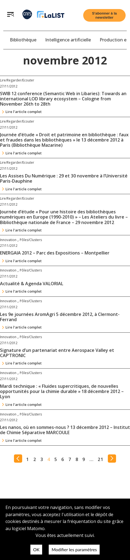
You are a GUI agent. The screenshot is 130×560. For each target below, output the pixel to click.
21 (100, 459)
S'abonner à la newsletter (104, 15)
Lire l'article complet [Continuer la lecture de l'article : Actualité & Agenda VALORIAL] (23, 291)
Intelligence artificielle (68, 40)
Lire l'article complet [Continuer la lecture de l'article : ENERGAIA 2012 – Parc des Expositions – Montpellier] (23, 260)
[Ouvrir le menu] (10, 15)
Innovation (8, 239)
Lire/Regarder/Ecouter (17, 80)
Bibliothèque (23, 40)
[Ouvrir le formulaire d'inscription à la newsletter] (104, 15)
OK (36, 549)
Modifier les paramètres (74, 549)
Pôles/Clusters (31, 239)
